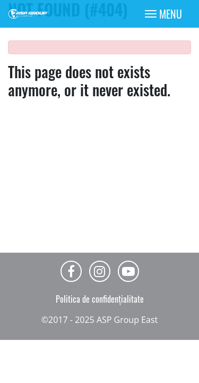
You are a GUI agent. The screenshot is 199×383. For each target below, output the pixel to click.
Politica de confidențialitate (100, 299)
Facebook (71, 271)
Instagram (99, 271)
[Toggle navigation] (163, 14)
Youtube (128, 271)
